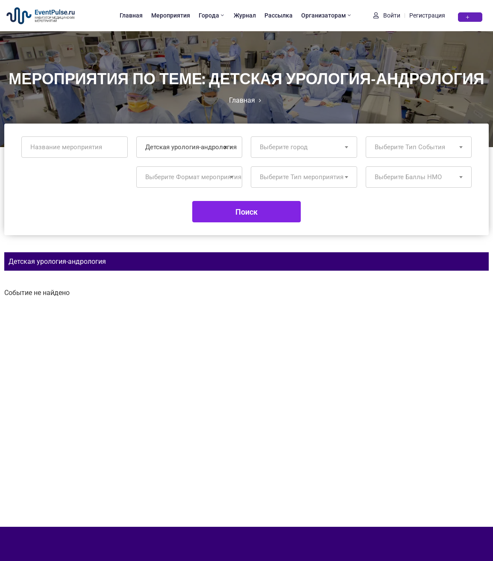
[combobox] (189, 147)
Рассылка (278, 15)
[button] (470, 17)
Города (212, 15)
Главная (131, 15)
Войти (386, 15)
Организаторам (326, 15)
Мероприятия (170, 15)
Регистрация (427, 15)
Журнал (245, 15)
